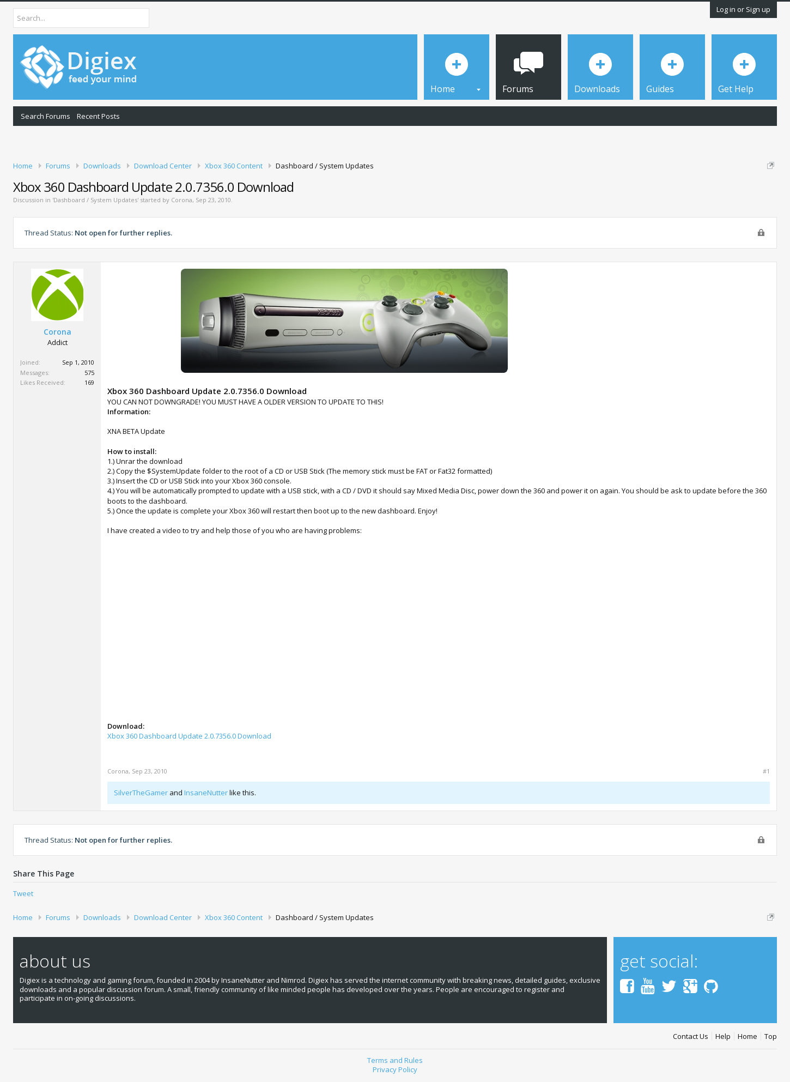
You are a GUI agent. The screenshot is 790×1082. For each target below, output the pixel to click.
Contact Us (690, 1036)
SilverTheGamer (141, 792)
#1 (766, 771)
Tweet (23, 893)
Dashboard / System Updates (95, 200)
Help (723, 1036)
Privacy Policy (395, 1069)
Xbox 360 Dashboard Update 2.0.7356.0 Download (189, 736)
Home (747, 1036)
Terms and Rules (395, 1060)
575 (89, 372)
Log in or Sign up (743, 9)
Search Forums (45, 116)
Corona (181, 200)
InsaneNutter (206, 792)
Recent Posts (98, 116)
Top (770, 1036)
